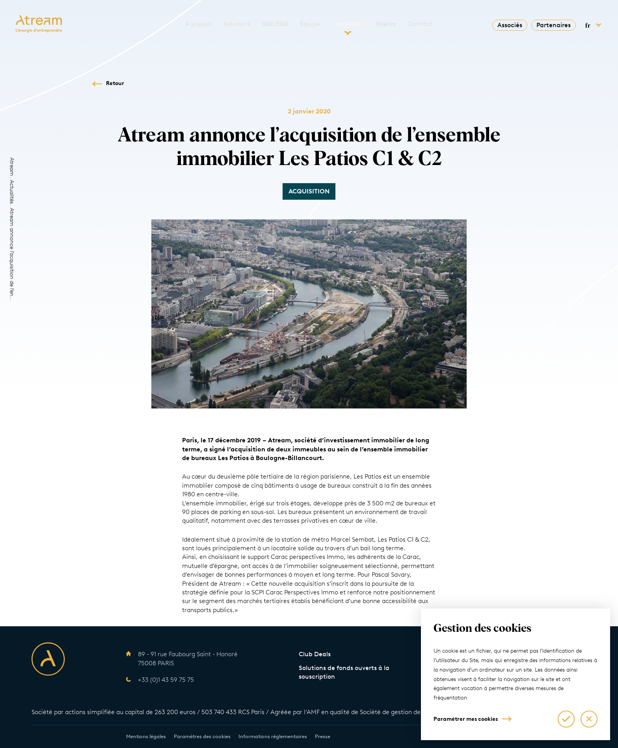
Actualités (347, 24)
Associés (509, 25)
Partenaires (553, 25)
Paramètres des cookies (202, 736)
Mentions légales (146, 736)
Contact (420, 24)
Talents (385, 24)
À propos (198, 24)
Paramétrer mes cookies (466, 719)
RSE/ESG (275, 24)
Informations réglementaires (272, 736)
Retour (115, 83)
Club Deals (315, 654)
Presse (322, 736)
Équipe (310, 24)
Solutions (236, 24)
